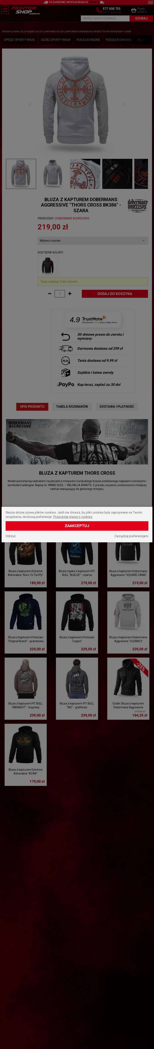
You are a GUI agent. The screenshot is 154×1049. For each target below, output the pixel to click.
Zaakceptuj (77, 525)
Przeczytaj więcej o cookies (72, 517)
